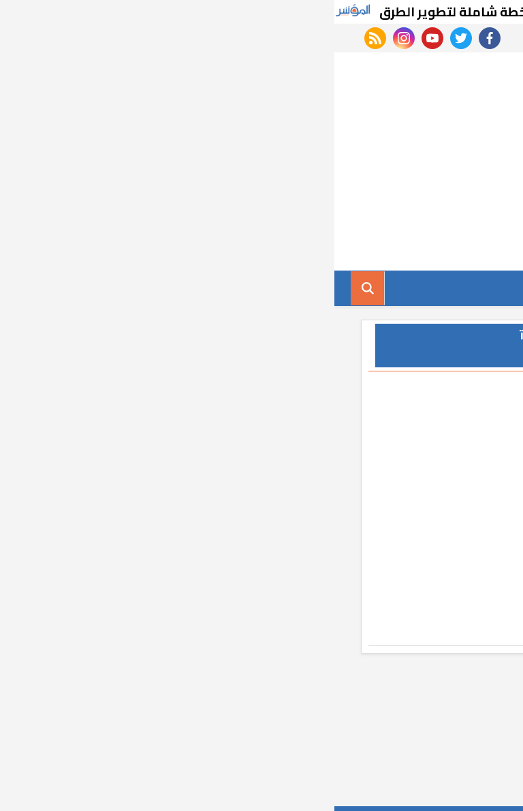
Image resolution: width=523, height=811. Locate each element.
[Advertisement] (261, 161)
